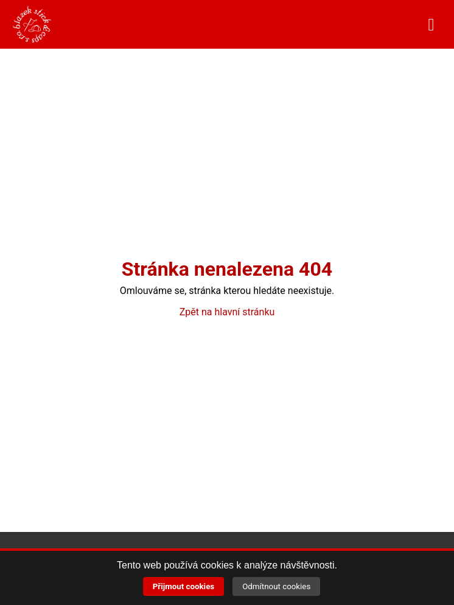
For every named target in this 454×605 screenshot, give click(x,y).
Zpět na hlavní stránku (227, 312)
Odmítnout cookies (276, 586)
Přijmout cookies (184, 586)
